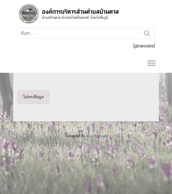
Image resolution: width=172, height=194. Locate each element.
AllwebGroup (96, 136)
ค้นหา (146, 33)
